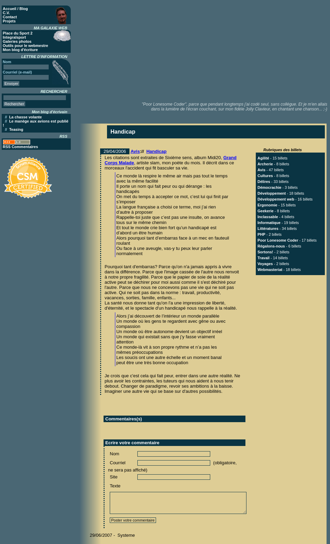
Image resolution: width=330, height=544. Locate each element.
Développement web (276, 199)
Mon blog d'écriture (20, 50)
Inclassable (268, 217)
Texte (115, 485)
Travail (264, 258)
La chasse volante (25, 117)
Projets (9, 21)
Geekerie (265, 211)
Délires (264, 181)
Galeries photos (17, 41)
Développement (272, 193)
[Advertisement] (204, 50)
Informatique (269, 223)
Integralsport (14, 37)
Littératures (268, 228)
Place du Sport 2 (17, 33)
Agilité (263, 158)
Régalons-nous (271, 246)
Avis (135, 151)
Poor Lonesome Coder (278, 240)
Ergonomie (267, 205)
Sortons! (265, 252)
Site (113, 476)
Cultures (265, 176)
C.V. (6, 13)
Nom (114, 453)
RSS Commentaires (20, 147)
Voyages (265, 264)
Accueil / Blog (15, 9)
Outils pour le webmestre (25, 45)
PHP (261, 234)
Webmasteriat (270, 270)
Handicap (156, 151)
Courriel (118, 462)
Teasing (16, 129)
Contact (10, 17)
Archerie (265, 164)
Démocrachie (269, 187)
